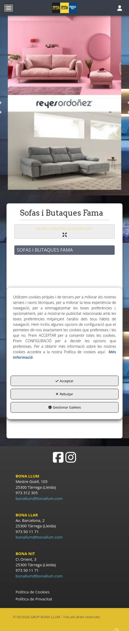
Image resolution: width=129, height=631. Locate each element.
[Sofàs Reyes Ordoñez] (64, 103)
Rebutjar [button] (64, 394)
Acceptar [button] (64, 381)
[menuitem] (65, 591)
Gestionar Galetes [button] (64, 407)
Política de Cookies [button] (33, 591)
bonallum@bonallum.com (39, 498)
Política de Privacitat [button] (34, 598)
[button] (64, 8)
